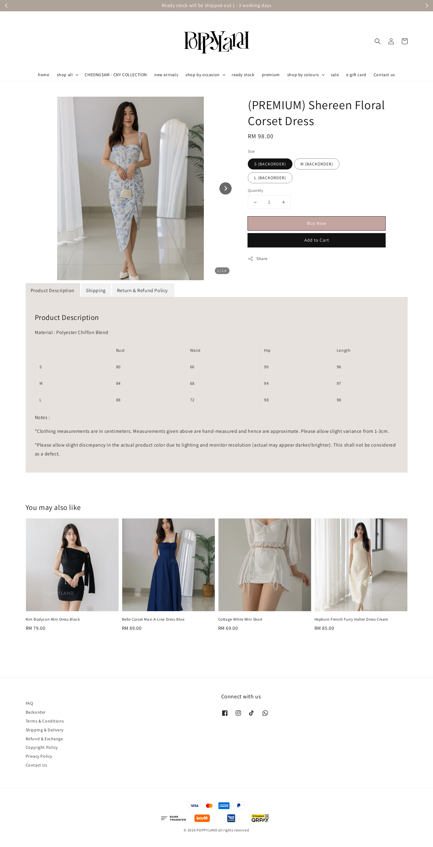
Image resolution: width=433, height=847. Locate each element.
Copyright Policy (42, 747)
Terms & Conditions (45, 721)
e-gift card (356, 74)
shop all (65, 74)
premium (271, 74)
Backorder (36, 712)
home (43, 74)
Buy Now (316, 223)
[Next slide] (225, 188)
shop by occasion (202, 74)
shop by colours (303, 74)
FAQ (29, 703)
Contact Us (36, 765)
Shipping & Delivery (45, 730)
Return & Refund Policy (143, 290)
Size (251, 151)
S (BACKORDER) (270, 164)
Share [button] (258, 259)
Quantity (255, 190)
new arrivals (166, 74)
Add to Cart (316, 240)
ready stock (243, 74)
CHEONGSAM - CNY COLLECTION (116, 74)
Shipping (96, 290)
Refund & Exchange (44, 738)
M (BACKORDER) (316, 164)
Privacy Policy (39, 756)
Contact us (384, 74)
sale (335, 74)
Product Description (53, 290)
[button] (377, 41)
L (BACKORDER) (270, 177)
